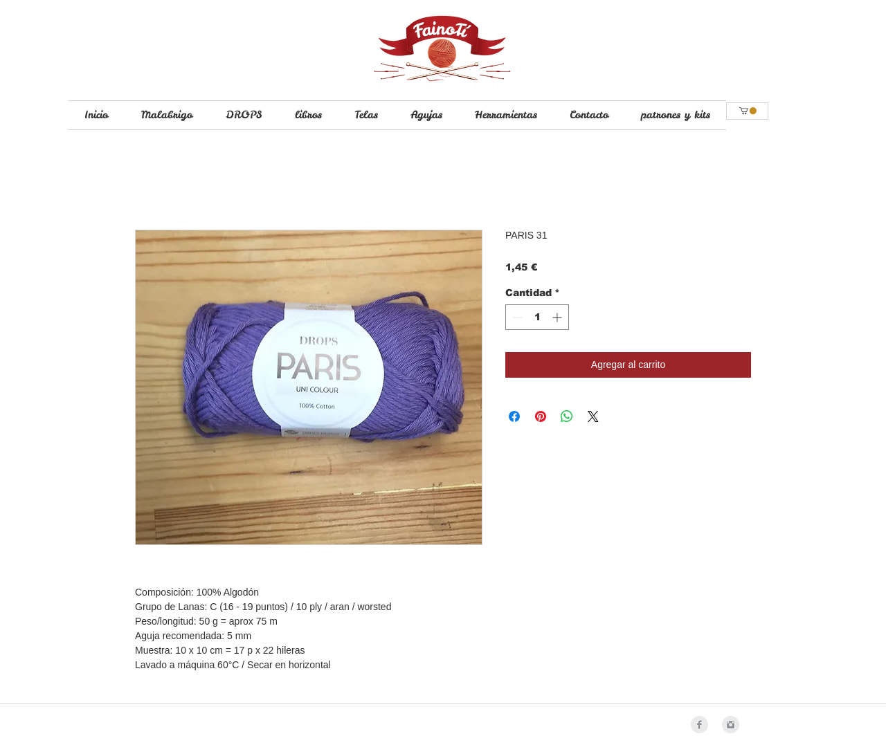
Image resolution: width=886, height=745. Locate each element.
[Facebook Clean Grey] (699, 724)
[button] (748, 110)
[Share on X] (593, 416)
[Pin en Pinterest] (540, 416)
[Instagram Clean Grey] (730, 724)
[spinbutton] (537, 317)
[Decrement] (516, 317)
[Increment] (558, 317)
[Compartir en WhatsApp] (567, 416)
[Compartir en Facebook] (514, 416)
